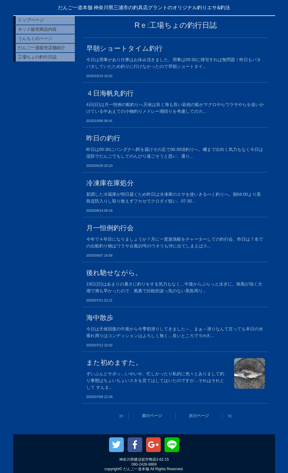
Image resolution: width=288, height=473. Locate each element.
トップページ (31, 20)
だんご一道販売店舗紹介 (41, 47)
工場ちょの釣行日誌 (37, 56)
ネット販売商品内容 (37, 29)
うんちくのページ (35, 38)
